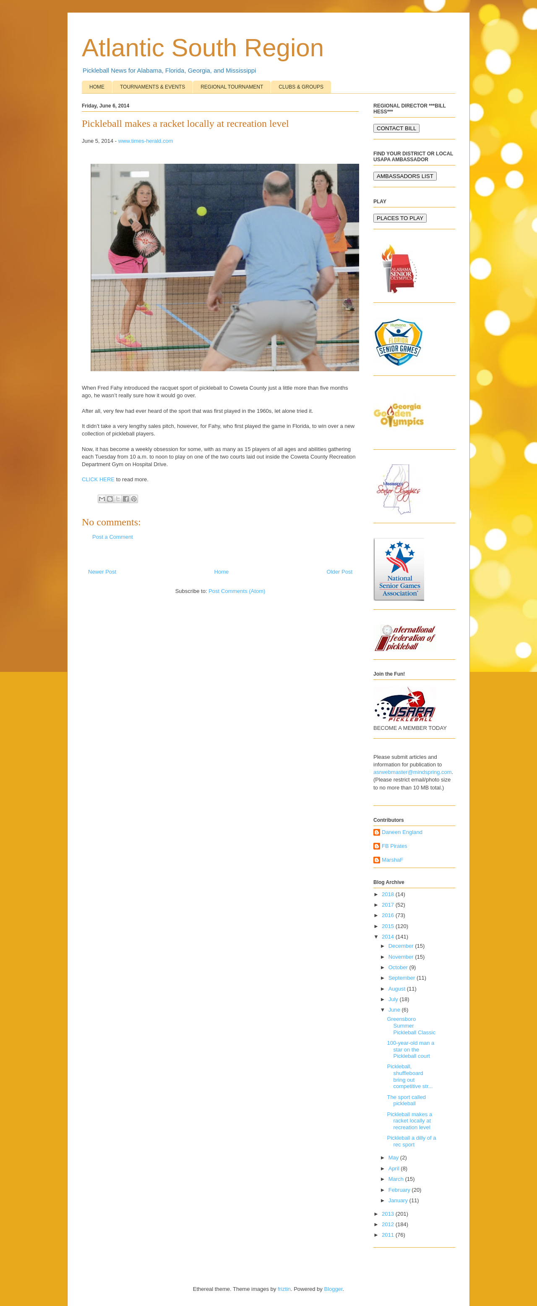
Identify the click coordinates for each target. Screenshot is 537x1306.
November (401, 957)
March (396, 1179)
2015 (389, 926)
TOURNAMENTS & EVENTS (152, 87)
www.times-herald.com (145, 141)
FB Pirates (394, 846)
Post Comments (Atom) (237, 591)
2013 (389, 1214)
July (394, 999)
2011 (389, 1235)
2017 (389, 905)
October (398, 967)
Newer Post (102, 572)
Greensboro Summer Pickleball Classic (411, 1025)
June (395, 1010)
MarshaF (392, 860)
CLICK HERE (98, 479)
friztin (284, 1289)
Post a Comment (112, 537)
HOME (96, 87)
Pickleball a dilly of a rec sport (411, 1141)
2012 (389, 1224)
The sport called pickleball (406, 1100)
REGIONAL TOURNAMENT (232, 87)
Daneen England (402, 832)
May (394, 1157)
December (401, 946)
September (402, 978)
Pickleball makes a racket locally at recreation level (409, 1120)
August (397, 989)
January (398, 1200)
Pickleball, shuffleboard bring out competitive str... (410, 1076)
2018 (389, 894)
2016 (389, 915)
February (400, 1190)
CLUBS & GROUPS (301, 87)
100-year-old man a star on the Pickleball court (410, 1049)
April (394, 1168)
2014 (389, 937)
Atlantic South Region (203, 48)
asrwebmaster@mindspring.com (412, 772)
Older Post (339, 572)
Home (221, 572)
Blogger (333, 1289)
